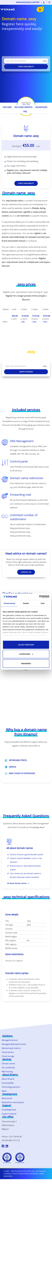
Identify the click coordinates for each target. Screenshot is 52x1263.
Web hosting (7, 1071)
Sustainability (8, 1083)
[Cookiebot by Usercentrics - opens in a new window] (39, 596)
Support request (9, 1113)
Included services (23, 107)
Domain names (8, 1063)
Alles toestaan (26, 645)
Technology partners (11, 1087)
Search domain (26, 372)
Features (7, 107)
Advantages (41, 107)
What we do (7, 1098)
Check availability (26, 66)
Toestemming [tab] (9, 603)
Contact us (26, 572)
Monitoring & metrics (11, 1048)
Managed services (10, 1040)
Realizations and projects (13, 1102)
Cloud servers (8, 1052)
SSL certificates (8, 1067)
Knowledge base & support (27, 2)
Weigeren (26, 663)
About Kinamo (8, 1079)
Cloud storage (8, 1056)
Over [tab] (43, 603)
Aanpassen (26, 654)
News (4, 1091)
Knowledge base (9, 1109)
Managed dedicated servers (14, 1044)
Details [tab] (26, 603)
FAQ (25, 111)
